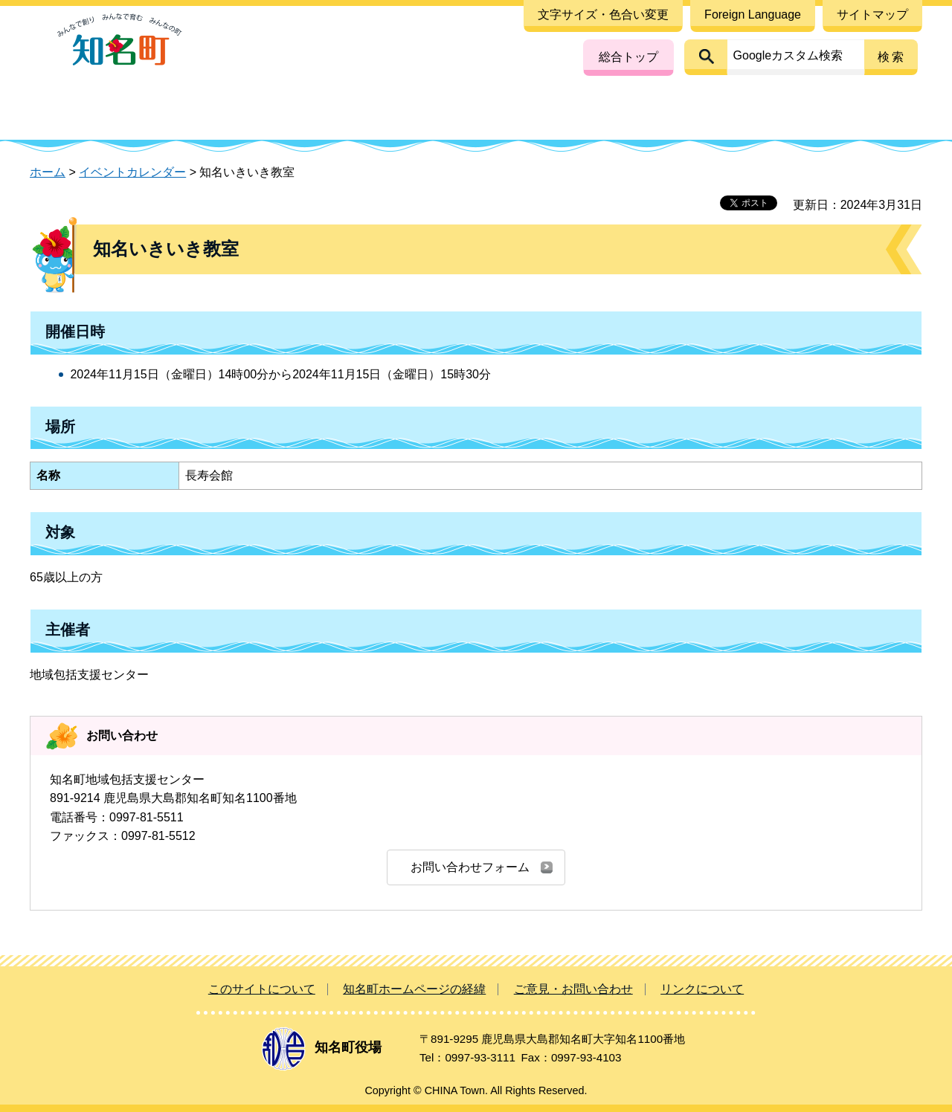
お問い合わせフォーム (470, 867)
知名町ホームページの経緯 (414, 989)
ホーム (47, 172)
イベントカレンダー (132, 172)
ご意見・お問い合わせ (573, 989)
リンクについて (702, 989)
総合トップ (628, 57)
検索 (892, 57)
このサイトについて (261, 989)
